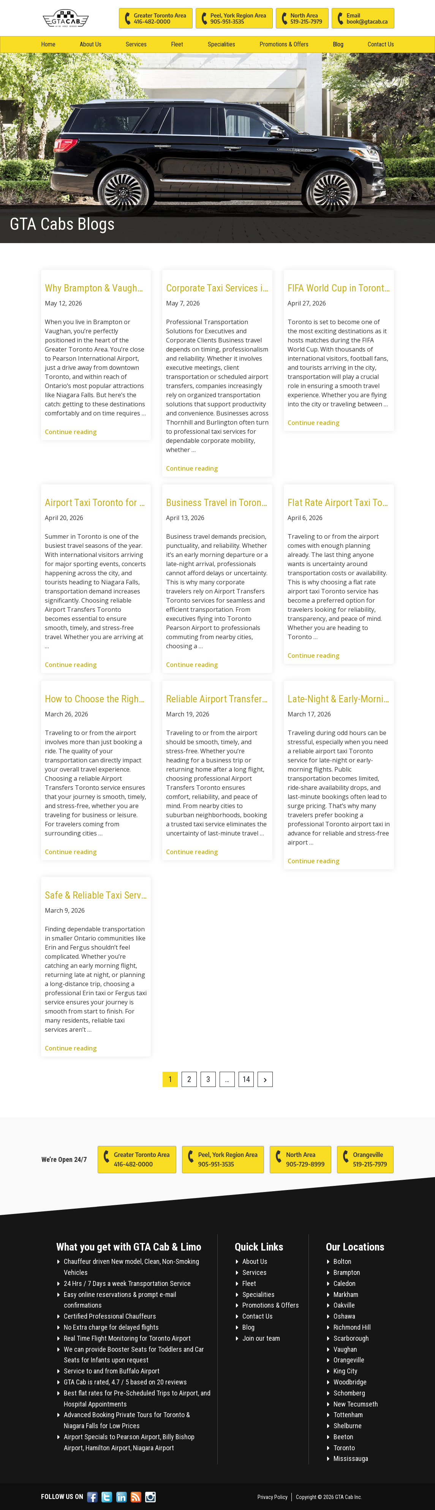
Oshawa (344, 1316)
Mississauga (351, 1458)
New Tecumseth (356, 1404)
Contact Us (381, 44)
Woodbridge (350, 1382)
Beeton (343, 1437)
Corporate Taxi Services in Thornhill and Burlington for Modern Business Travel (217, 288)
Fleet (177, 44)
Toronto (344, 1448)
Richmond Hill (352, 1327)
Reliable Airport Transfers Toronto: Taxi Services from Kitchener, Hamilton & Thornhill (217, 699)
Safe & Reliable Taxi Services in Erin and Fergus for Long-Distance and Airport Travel (96, 895)
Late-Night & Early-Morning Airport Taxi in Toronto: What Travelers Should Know (339, 699)
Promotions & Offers (283, 44)
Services (136, 44)
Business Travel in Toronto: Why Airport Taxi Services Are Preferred (217, 502)
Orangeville (362, 1157)
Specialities (221, 44)
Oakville (344, 1305)
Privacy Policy (273, 1497)
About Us (90, 44)
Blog (338, 44)
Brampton (347, 1272)
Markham (346, 1294)
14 (246, 1079)
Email (360, 18)
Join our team (261, 1338)
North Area (299, 18)
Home (48, 44)
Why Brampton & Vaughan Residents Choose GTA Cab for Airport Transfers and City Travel (96, 288)
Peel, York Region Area (231, 18)
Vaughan (345, 1349)
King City (345, 1371)
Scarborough (351, 1338)
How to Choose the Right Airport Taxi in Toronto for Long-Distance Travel (96, 699)
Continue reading (70, 432)
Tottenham (348, 1415)
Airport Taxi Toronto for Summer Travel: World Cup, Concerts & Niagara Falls (96, 502)
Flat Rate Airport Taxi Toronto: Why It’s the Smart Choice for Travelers (339, 502)
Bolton (342, 1261)
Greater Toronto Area (152, 18)
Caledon (345, 1283)
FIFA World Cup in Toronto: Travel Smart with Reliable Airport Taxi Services (339, 288)
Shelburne (348, 1426)
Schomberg (349, 1393)
